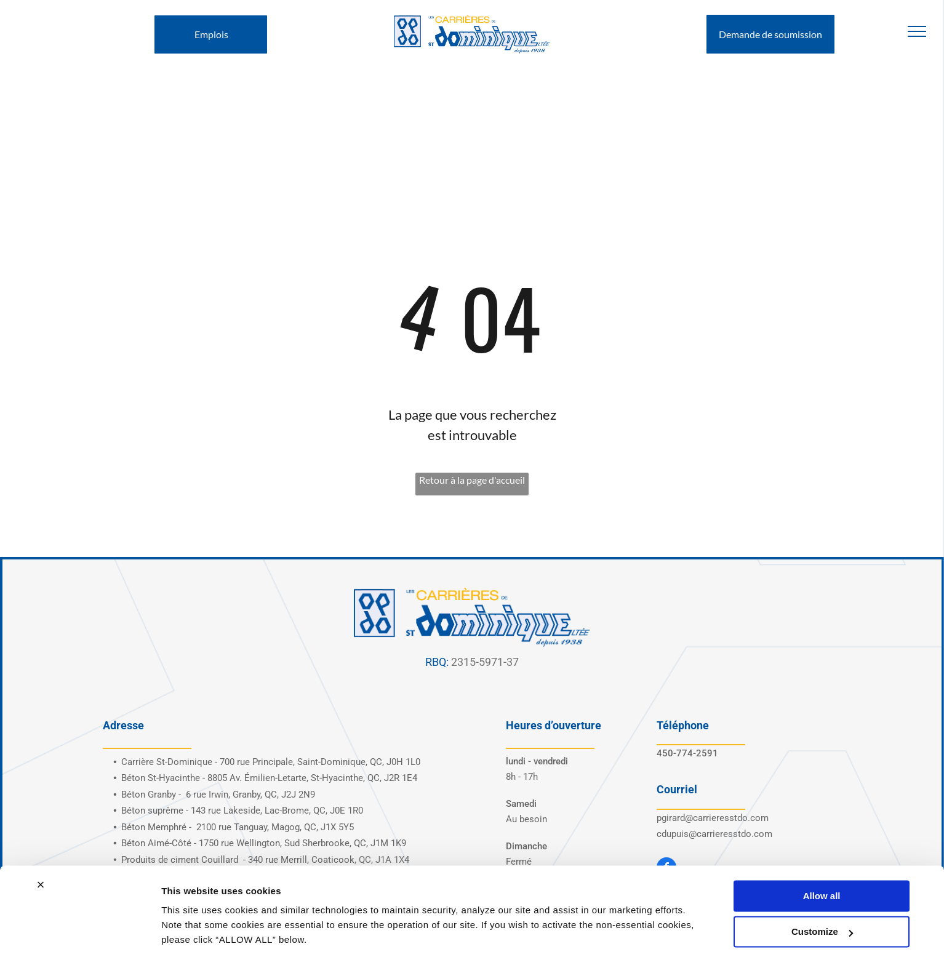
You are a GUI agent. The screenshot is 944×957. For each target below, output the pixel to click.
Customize (822, 891)
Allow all (822, 855)
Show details (189, 932)
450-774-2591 (687, 753)
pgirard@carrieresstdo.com (713, 817)
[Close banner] (41, 843)
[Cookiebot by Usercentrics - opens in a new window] (80, 933)
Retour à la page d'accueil (472, 480)
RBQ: (437, 661)
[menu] (917, 31)
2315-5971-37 (485, 661)
